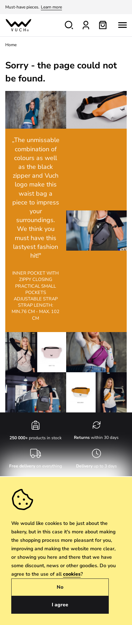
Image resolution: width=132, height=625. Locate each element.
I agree (60, 604)
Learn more (51, 7)
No (60, 587)
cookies (72, 574)
